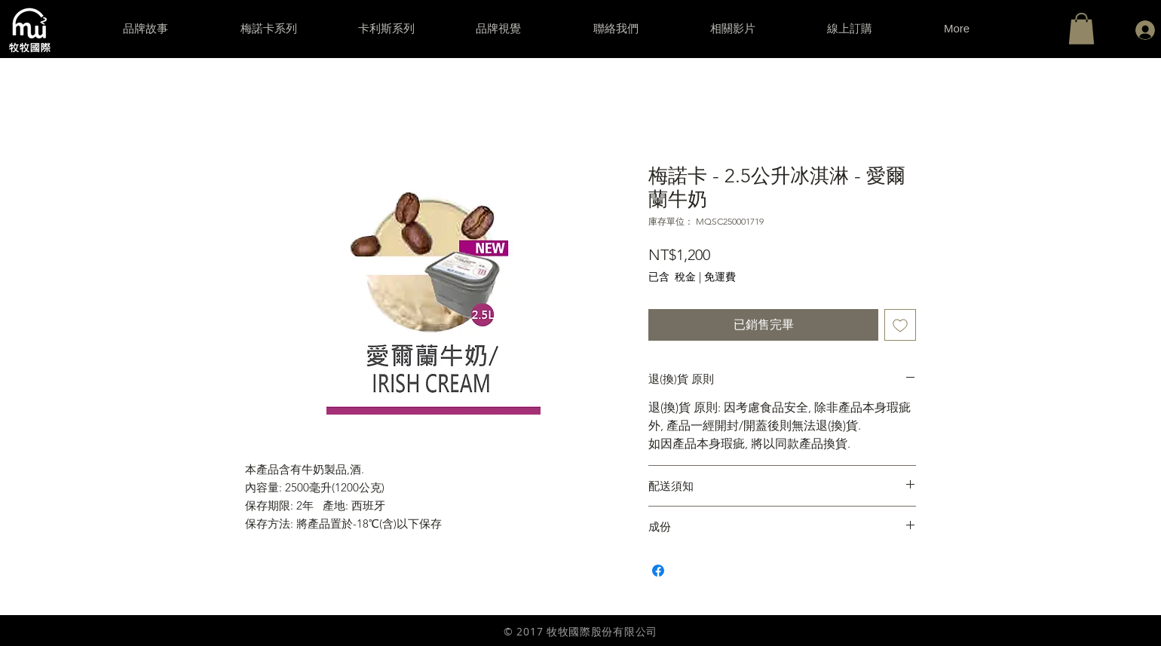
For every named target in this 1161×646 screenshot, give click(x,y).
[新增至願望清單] (900, 325)
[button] (1081, 28)
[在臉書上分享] (658, 571)
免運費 (720, 276)
